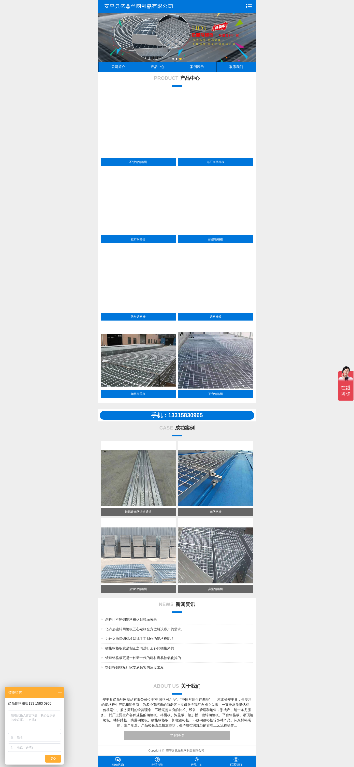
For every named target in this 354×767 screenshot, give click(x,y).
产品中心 (157, 67)
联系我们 (236, 67)
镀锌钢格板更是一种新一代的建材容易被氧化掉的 (143, 658)
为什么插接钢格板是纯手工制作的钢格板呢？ (139, 639)
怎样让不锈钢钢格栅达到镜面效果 (131, 619)
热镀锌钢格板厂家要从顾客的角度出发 (134, 667)
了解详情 (177, 736)
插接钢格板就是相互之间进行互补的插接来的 (139, 648)
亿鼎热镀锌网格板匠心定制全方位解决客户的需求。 (144, 629)
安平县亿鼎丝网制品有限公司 (185, 750)
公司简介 (118, 67)
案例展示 (197, 67)
